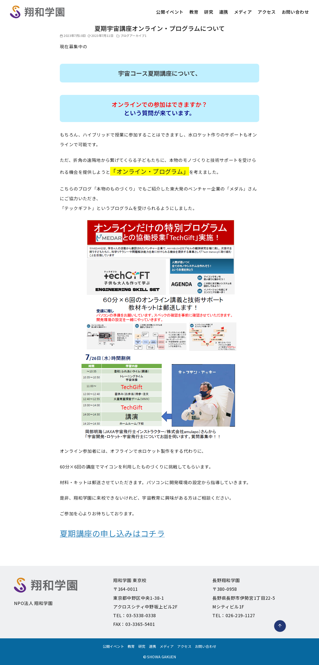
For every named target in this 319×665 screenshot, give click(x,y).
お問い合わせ (295, 12)
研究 (208, 12)
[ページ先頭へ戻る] (280, 626)
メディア (243, 12)
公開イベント (169, 12)
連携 (223, 12)
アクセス (267, 12)
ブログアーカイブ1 (133, 35)
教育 (194, 12)
